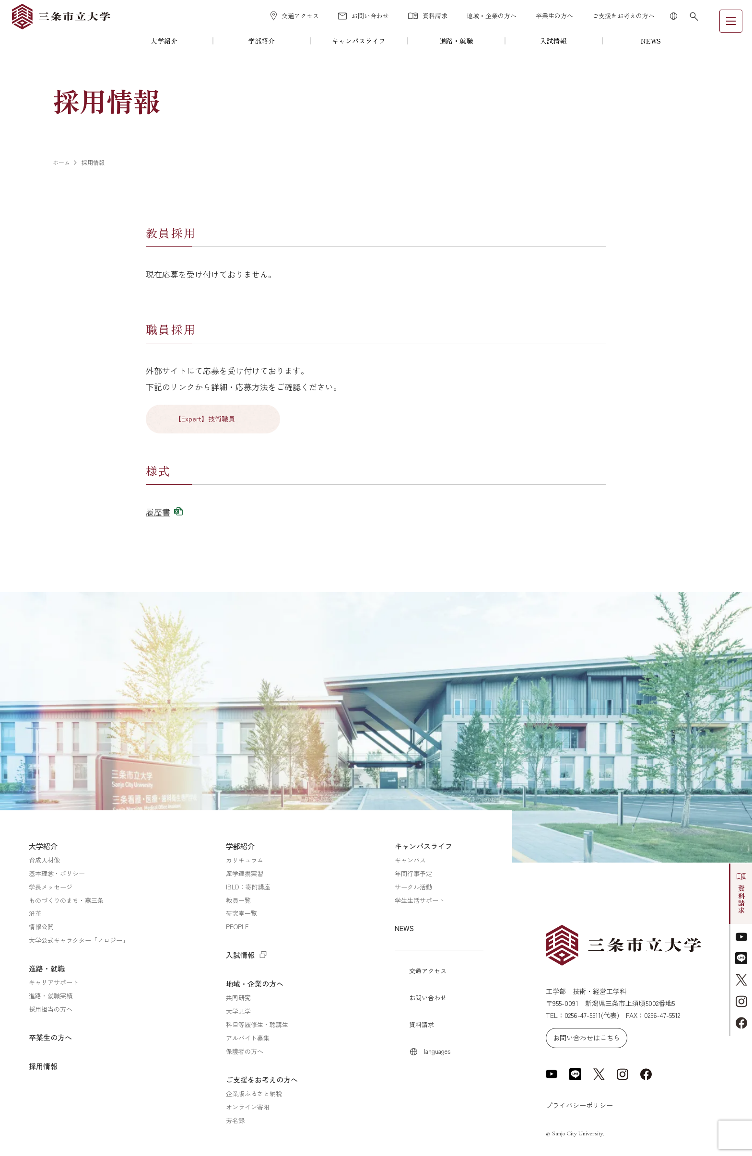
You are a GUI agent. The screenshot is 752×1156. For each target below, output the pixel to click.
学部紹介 (261, 41)
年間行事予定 (413, 873)
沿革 (35, 913)
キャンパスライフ (359, 41)
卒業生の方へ (554, 15)
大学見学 (238, 1011)
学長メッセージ (50, 886)
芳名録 (235, 1120)
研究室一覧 (241, 913)
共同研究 (238, 997)
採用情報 (43, 1066)
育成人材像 (44, 859)
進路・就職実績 (50, 995)
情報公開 (41, 926)
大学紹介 (164, 41)
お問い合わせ (363, 15)
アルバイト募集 (248, 1037)
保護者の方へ (244, 1051)
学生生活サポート (420, 900)
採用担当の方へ (50, 1009)
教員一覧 (238, 900)
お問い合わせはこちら (586, 1037)
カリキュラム (244, 859)
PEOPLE (237, 926)
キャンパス (410, 859)
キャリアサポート (54, 982)
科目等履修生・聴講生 (257, 1024)
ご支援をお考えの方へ (623, 15)
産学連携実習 (244, 873)
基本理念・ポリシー (57, 873)
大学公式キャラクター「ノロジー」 (79, 940)
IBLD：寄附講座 (248, 886)
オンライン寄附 (248, 1106)
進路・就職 (456, 41)
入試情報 (553, 41)
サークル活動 (413, 886)
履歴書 (158, 512)
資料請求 (427, 15)
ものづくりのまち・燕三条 (66, 900)
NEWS (651, 41)
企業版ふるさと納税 (254, 1093)
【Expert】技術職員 (205, 418)
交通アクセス (294, 16)
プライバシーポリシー (579, 1105)
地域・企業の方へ (492, 15)
